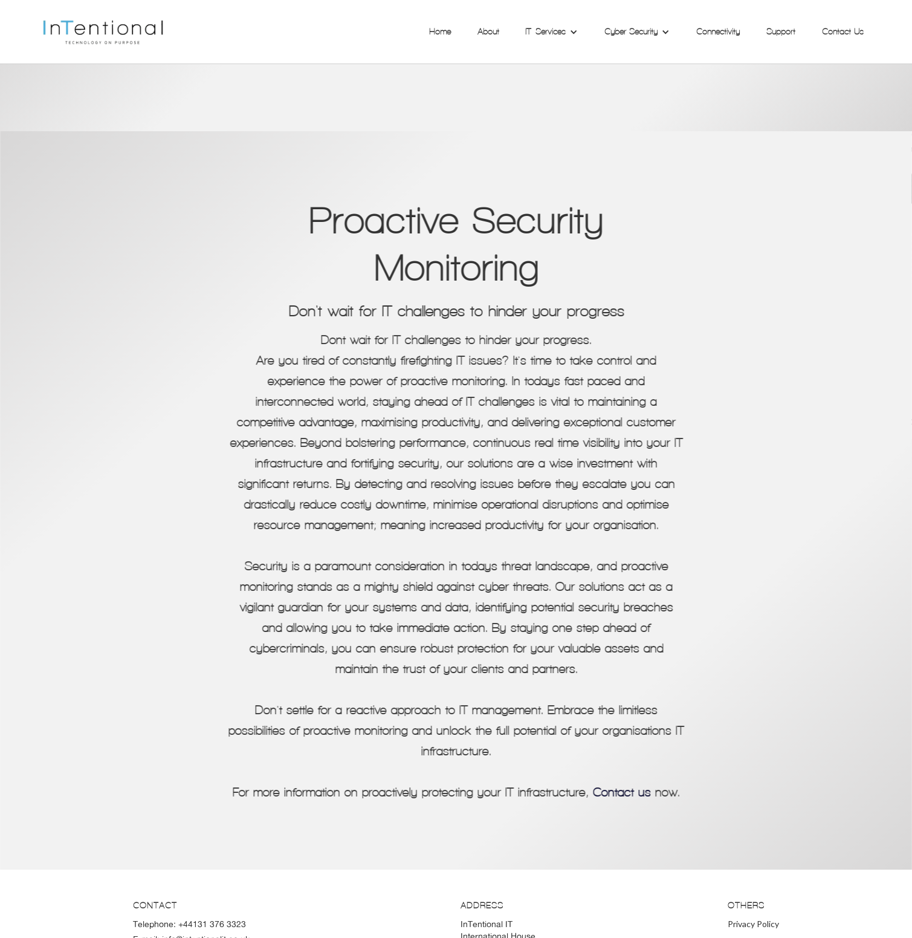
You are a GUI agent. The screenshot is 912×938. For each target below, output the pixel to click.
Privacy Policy (753, 924)
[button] (551, 31)
